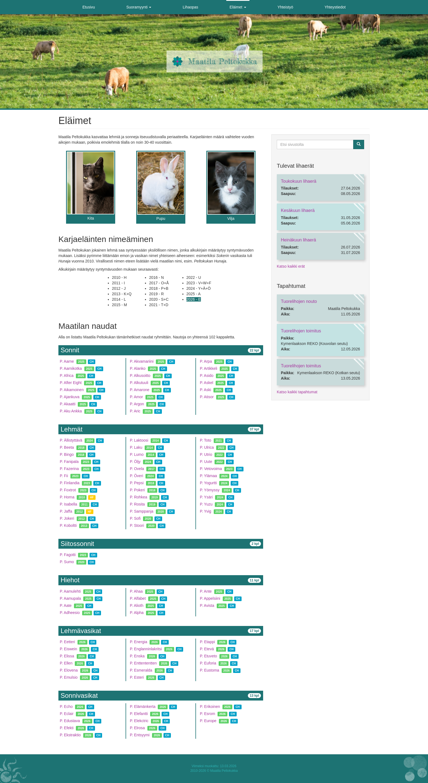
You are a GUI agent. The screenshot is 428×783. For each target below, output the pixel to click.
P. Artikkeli (208, 368)
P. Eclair (66, 713)
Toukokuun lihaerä (298, 181)
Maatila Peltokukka (222, 61)
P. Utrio (206, 454)
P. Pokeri (137, 490)
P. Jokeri (67, 518)
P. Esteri (137, 677)
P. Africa (66, 375)
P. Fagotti (68, 554)
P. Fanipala (69, 461)
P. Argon (137, 404)
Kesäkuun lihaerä (298, 210)
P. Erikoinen (210, 706)
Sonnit (70, 350)
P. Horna (67, 497)
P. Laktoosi (139, 440)
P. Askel (206, 382)
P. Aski (205, 390)
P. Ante (206, 591)
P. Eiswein (68, 649)
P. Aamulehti (70, 591)
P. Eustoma (209, 670)
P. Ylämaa (208, 476)
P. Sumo (67, 562)
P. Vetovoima (211, 468)
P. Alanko (137, 368)
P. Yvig (205, 511)
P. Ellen (66, 663)
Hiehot (70, 580)
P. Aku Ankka (71, 411)
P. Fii (64, 476)
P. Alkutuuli (139, 382)
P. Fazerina (69, 468)
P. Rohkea (138, 497)
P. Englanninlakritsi (146, 649)
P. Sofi (135, 518)
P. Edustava (70, 721)
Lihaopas (190, 7)
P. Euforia (208, 663)
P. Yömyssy (209, 490)
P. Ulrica (207, 447)
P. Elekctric (139, 721)
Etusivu (88, 7)
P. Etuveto (208, 656)
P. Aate (66, 605)
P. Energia (138, 642)
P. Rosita (137, 504)
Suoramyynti (138, 7)
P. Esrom (207, 713)
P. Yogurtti (208, 483)
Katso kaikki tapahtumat (297, 392)
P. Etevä (207, 649)
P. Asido (206, 375)
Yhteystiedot (335, 7)
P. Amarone (139, 390)
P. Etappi (207, 642)
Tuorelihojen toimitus (301, 331)
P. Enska (137, 656)
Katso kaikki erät (291, 266)
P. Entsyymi (140, 735)
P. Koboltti (68, 525)
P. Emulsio (69, 677)
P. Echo (66, 706)
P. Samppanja (141, 511)
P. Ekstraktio (70, 735)
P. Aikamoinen (72, 390)
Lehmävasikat (81, 630)
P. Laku (136, 447)
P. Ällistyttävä (71, 440)
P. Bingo (67, 454)
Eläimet (238, 7)
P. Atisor (206, 397)
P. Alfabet (138, 598)
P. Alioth (137, 605)
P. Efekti (66, 728)
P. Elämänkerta (143, 706)
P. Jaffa (66, 511)
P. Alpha (137, 612)
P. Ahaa (136, 591)
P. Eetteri (67, 642)
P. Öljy (135, 461)
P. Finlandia (69, 483)
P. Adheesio (70, 612)
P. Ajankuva (69, 397)
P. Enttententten (143, 663)
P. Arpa (206, 361)
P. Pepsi (137, 483)
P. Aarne (67, 361)
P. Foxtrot (68, 490)
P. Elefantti (139, 713)
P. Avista (207, 605)
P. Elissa (67, 656)
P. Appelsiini (210, 598)
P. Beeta (67, 447)
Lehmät (71, 429)
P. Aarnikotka (71, 368)
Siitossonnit (77, 543)
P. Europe (208, 721)
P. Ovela (137, 468)
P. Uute (206, 461)
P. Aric (135, 411)
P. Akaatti (67, 404)
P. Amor (136, 397)
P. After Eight (71, 382)
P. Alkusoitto (140, 375)
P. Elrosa (137, 728)
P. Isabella (68, 504)
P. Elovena (69, 670)
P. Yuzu (206, 504)
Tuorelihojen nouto (299, 301)
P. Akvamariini (142, 361)
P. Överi (136, 476)
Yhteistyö (285, 7)
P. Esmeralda (141, 670)
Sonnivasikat (79, 695)
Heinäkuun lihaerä (298, 240)
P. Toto (205, 440)
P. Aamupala (70, 598)
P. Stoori (137, 525)
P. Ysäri (206, 497)
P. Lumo (137, 454)
